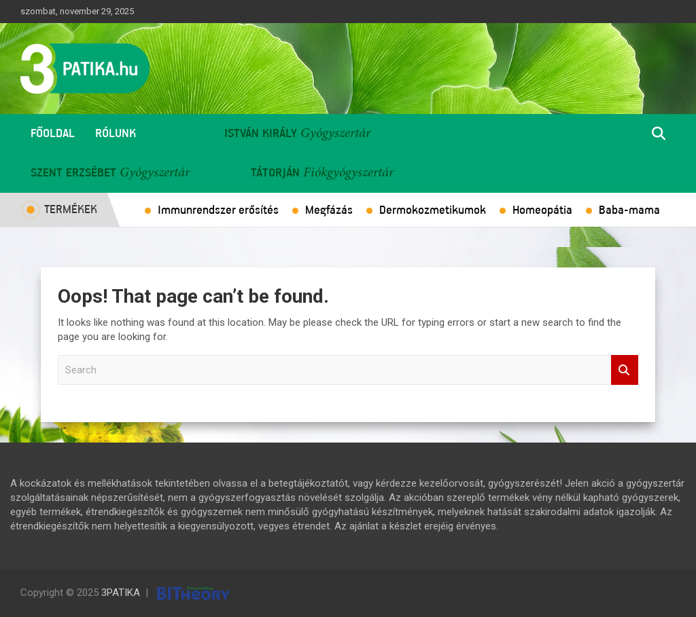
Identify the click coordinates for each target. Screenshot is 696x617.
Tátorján (275, 173)
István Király (260, 134)
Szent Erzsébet (73, 173)
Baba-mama (629, 210)
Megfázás (329, 210)
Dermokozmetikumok (432, 210)
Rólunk (115, 134)
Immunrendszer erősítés (218, 210)
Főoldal (53, 134)
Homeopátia (542, 210)
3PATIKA (120, 592)
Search (624, 370)
